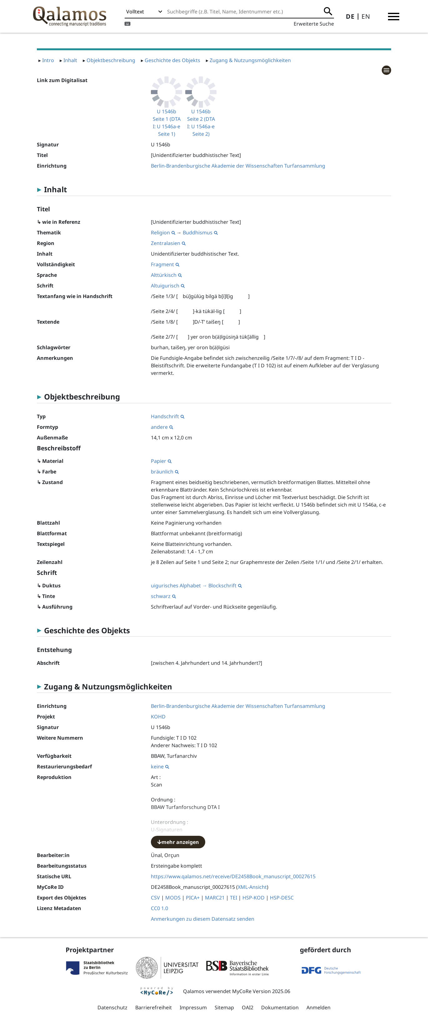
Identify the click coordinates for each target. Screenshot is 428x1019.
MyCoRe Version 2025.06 (261, 991)
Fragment (165, 264)
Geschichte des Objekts (172, 60)
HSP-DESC (282, 897)
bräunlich (165, 471)
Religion (163, 232)
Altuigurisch (168, 285)
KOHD (158, 716)
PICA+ (193, 897)
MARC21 (215, 897)
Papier (161, 461)
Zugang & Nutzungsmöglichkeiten (250, 60)
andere (162, 427)
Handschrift (167, 416)
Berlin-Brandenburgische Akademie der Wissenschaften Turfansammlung (238, 165)
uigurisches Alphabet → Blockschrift (196, 585)
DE (350, 16)
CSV (155, 897)
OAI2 (247, 1007)
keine (160, 766)
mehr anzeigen (178, 842)
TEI (233, 897)
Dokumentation (280, 1007)
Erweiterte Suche (314, 23)
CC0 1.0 (159, 908)
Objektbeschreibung (111, 60)
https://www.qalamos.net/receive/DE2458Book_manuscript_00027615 (233, 876)
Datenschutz (112, 1007)
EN (365, 16)
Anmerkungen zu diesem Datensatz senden (202, 918)
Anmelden (318, 1007)
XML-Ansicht (252, 887)
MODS (173, 897)
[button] (393, 16)
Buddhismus (200, 232)
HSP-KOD (253, 897)
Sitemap (224, 1007)
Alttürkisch (166, 275)
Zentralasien (168, 243)
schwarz (163, 596)
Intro (48, 60)
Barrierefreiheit (153, 1007)
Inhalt (70, 60)
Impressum (193, 1007)
